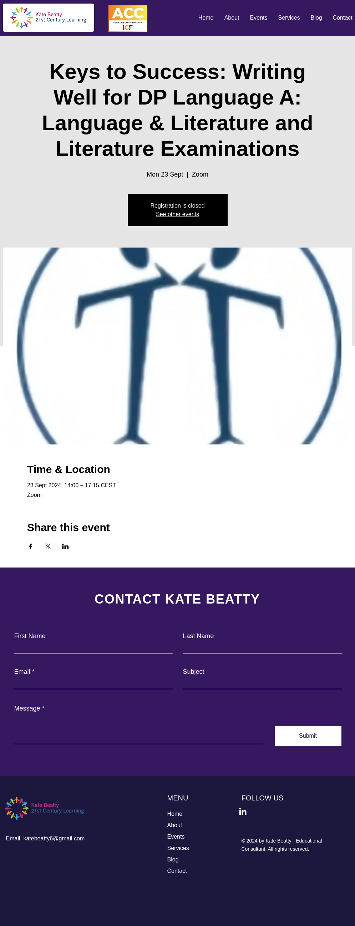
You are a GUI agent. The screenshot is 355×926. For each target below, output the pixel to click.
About (174, 825)
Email (22, 671)
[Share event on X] (48, 546)
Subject (193, 671)
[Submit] (308, 736)
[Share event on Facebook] (30, 546)
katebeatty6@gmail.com (54, 838)
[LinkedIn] (242, 812)
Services (178, 848)
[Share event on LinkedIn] (65, 546)
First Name (30, 636)
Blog (173, 859)
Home (175, 814)
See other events (177, 214)
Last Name (198, 636)
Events (176, 837)
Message (27, 708)
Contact (177, 871)
